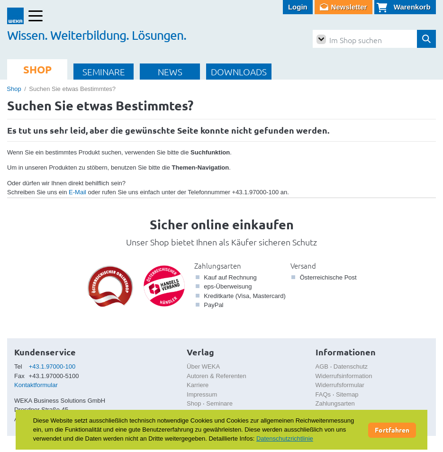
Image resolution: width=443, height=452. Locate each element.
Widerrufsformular (340, 385)
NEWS (170, 71)
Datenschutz (351, 366)
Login (297, 7)
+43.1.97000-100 (52, 366)
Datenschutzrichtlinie (284, 438)
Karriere (197, 385)
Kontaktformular (36, 385)
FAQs (323, 394)
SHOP (37, 69)
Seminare (219, 403)
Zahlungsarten (217, 266)
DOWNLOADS (239, 71)
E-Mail (77, 192)
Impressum (202, 394)
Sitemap (347, 394)
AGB (322, 366)
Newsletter (349, 7)
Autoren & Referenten (216, 376)
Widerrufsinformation (344, 376)
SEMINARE (103, 71)
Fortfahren (392, 429)
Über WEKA (203, 366)
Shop (14, 88)
